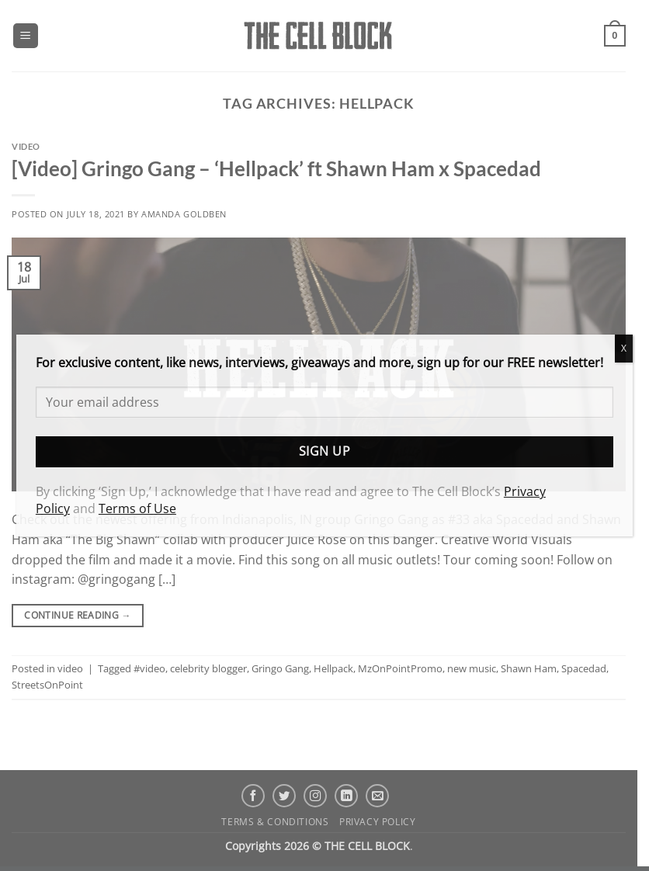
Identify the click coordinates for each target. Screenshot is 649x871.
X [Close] (623, 348)
